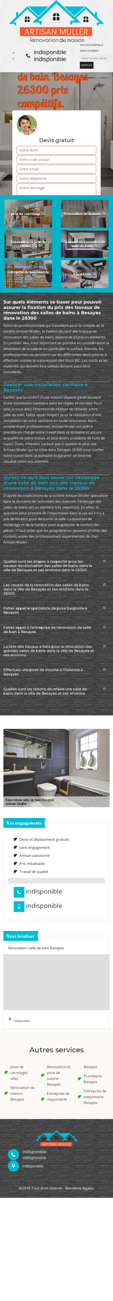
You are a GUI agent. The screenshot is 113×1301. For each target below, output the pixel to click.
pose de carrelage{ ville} (16, 1072)
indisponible (50, 52)
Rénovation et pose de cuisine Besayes (55, 1075)
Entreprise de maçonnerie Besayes (92, 1097)
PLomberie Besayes (90, 1079)
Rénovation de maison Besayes (19, 1093)
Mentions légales (79, 1188)
